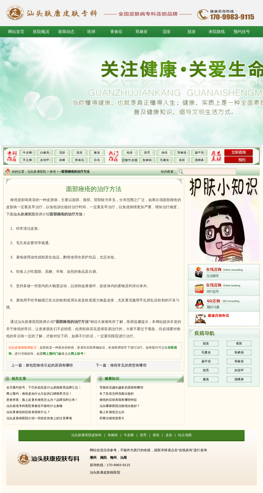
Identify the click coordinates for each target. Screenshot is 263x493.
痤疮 (164, 152)
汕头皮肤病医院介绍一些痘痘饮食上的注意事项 (39, 418)
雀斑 (182, 160)
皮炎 (169, 435)
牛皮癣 (27, 152)
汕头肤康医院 (36, 171)
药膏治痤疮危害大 (112, 418)
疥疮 (97, 160)
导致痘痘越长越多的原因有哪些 (121, 387)
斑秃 (147, 152)
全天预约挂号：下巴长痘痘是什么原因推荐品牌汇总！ (43, 387)
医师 (91, 31)
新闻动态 (66, 31)
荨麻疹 (141, 31)
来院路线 (217, 31)
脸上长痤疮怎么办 (112, 412)
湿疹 (166, 31)
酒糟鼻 (199, 160)
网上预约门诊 (52, 353)
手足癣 (27, 160)
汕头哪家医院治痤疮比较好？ (120, 406)
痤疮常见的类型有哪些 (128, 365)
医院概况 (41, 31)
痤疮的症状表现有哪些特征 (118, 400)
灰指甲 (45, 160)
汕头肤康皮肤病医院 (105, 472)
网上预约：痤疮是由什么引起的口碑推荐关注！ (39, 393)
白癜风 (45, 152)
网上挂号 (77, 353)
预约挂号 (242, 31)
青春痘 (116, 31)
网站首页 (16, 31)
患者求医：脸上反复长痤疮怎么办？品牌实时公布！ (42, 400)
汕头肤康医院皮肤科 (86, 435)
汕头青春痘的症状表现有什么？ (28, 412)
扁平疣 (199, 152)
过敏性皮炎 (130, 160)
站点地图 (185, 435)
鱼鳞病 (147, 160)
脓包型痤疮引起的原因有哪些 (49, 365)
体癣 (62, 160)
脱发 (192, 31)
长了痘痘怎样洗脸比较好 (117, 393)
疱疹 (130, 152)
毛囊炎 (164, 160)
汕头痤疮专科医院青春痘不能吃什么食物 (34, 406)
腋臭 (97, 152)
